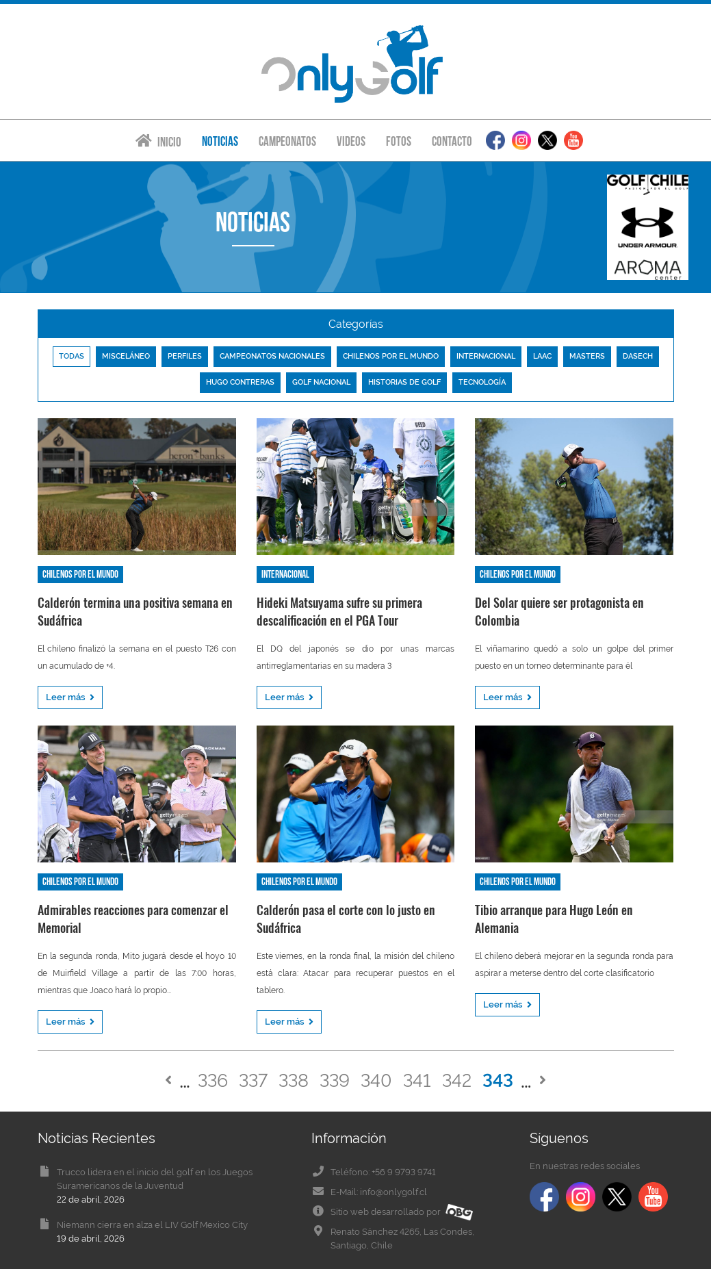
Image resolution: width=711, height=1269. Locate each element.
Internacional (485, 356)
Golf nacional (321, 382)
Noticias (220, 141)
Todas (71, 356)
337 (253, 1080)
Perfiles (185, 356)
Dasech (638, 356)
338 (294, 1080)
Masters (587, 356)
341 (417, 1080)
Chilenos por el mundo (391, 356)
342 (456, 1080)
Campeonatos (287, 141)
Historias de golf (404, 382)
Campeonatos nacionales (272, 356)
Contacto (452, 141)
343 (497, 1080)
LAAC (542, 356)
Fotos (398, 141)
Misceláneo (126, 356)
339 (335, 1080)
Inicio (158, 141)
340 (376, 1080)
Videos (351, 141)
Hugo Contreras (240, 382)
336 (213, 1080)
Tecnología (482, 382)
